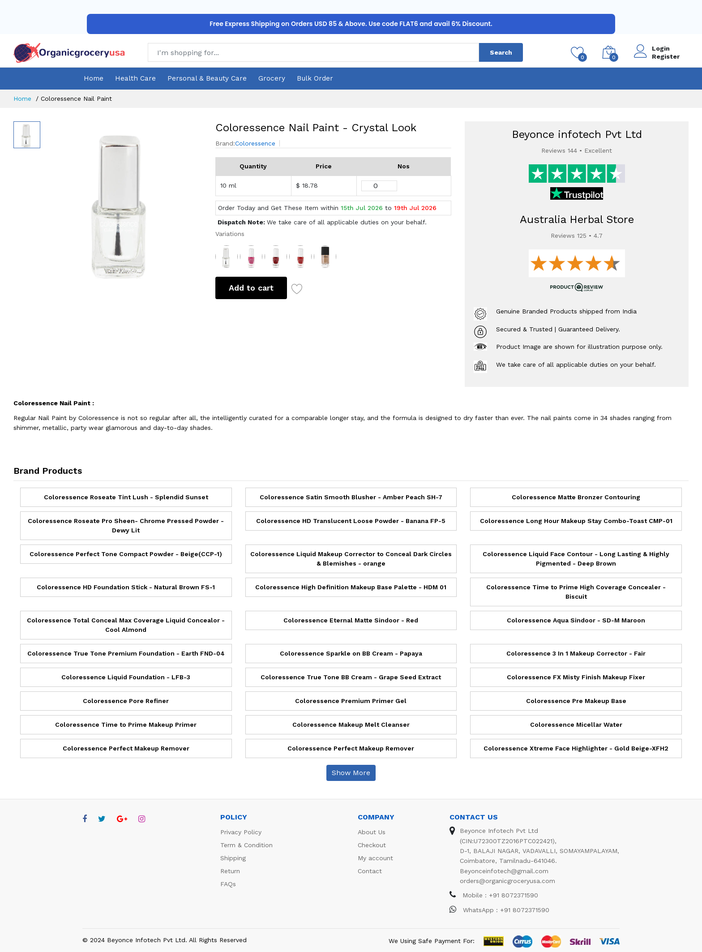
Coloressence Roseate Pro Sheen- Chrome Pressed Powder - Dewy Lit (126, 525)
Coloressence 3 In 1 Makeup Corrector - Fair (576, 653)
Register (666, 56)
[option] (123, 200)
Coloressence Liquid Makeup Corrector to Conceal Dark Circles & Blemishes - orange (351, 558)
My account (375, 858)
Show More (351, 772)
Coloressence (255, 143)
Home (93, 78)
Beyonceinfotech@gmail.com (504, 871)
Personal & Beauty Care (207, 78)
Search (501, 52)
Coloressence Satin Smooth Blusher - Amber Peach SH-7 (351, 497)
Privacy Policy (240, 832)
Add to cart (251, 287)
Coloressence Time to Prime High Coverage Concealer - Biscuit (576, 591)
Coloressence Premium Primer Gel (351, 700)
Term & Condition (246, 845)
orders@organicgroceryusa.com (507, 880)
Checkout (372, 845)
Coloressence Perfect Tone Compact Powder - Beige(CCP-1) (126, 553)
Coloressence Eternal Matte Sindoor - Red (350, 620)
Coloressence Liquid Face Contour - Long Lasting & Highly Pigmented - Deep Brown (576, 558)
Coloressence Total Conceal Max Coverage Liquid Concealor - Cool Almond (126, 625)
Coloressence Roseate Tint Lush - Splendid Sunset (126, 497)
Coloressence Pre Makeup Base (576, 700)
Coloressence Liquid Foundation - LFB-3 (125, 677)
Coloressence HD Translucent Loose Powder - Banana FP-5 (350, 520)
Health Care (135, 78)
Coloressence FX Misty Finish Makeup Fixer (576, 677)
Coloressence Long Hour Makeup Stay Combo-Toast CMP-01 (576, 520)
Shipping (233, 858)
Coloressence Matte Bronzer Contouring (576, 497)
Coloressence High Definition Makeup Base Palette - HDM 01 (350, 587)
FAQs (228, 884)
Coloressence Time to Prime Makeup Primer (126, 724)
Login (661, 48)
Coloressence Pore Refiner (126, 700)
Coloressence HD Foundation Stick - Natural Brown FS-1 (126, 587)
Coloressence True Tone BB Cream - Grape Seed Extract (351, 677)
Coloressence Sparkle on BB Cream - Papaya (351, 653)
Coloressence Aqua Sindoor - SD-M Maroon (576, 620)
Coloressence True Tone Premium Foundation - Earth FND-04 (126, 653)
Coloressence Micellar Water (576, 724)
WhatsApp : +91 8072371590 (499, 909)
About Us (371, 832)
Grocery (271, 78)
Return (230, 871)
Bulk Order (315, 78)
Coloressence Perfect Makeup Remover (126, 748)
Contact (370, 871)
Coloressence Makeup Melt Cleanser (351, 724)
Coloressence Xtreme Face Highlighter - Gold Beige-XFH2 (576, 748)
